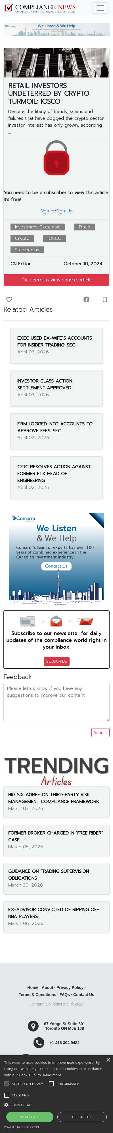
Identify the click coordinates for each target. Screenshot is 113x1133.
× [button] (108, 1060)
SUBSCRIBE (56, 661)
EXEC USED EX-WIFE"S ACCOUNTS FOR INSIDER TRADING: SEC (54, 342)
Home (32, 987)
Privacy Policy (69, 987)
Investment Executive (38, 227)
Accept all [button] (30, 1117)
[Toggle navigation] (100, 8)
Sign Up (64, 211)
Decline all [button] (82, 1117)
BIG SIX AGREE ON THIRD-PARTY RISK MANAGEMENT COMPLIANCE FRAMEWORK (53, 798)
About (47, 987)
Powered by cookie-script (21, 1127)
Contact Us (83, 994)
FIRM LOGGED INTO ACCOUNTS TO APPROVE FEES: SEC (55, 427)
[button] (56, 1105)
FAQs (65, 994)
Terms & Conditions (37, 994)
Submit (100, 733)
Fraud (84, 227)
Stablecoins (27, 249)
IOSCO (55, 238)
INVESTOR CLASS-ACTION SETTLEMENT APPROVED (44, 384)
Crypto (22, 238)
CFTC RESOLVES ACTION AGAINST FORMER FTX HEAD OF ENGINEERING (54, 473)
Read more (52, 1075)
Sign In (47, 211)
